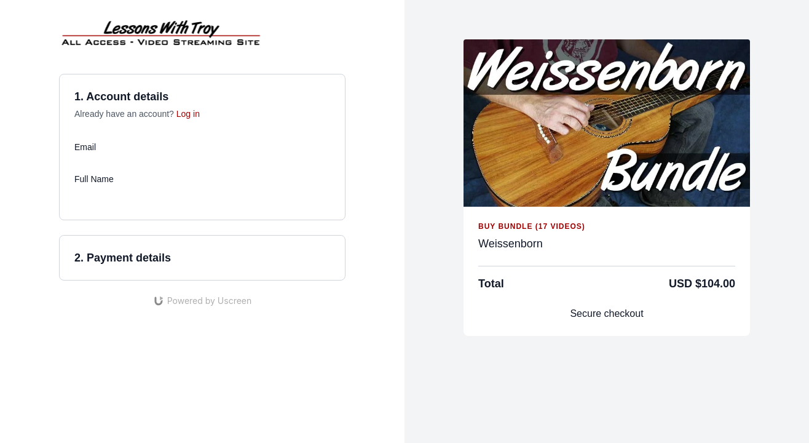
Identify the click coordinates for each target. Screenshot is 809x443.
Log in (188, 114)
